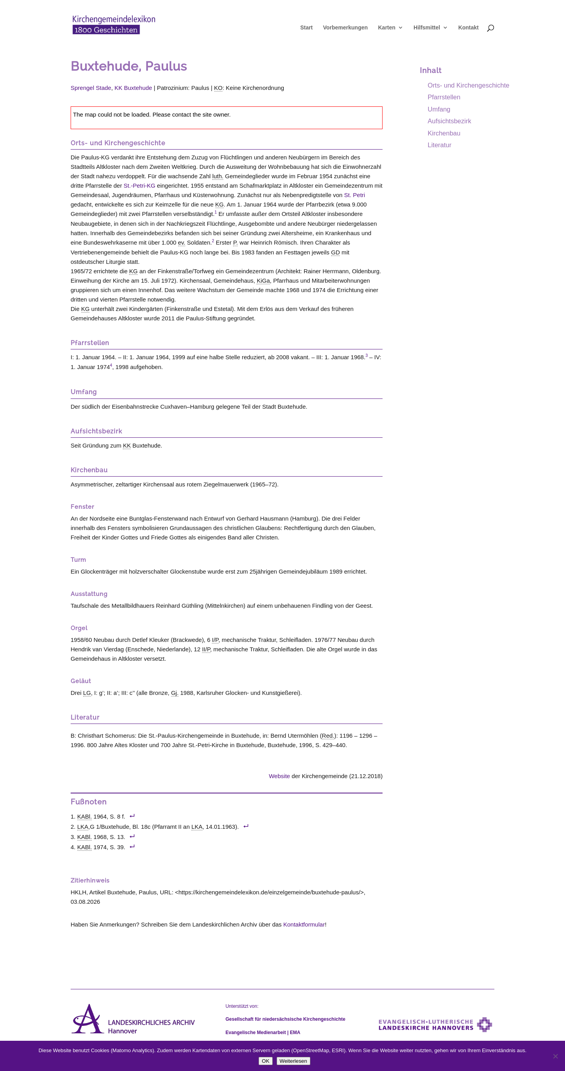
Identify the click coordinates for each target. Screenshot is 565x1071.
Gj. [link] (175, 692)
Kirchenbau (444, 133)
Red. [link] (328, 735)
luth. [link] (217, 176)
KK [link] (127, 445)
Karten (386, 28)
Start (306, 28)
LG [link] (87, 692)
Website (279, 776)
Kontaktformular (304, 924)
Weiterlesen (293, 1061)
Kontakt (468, 28)
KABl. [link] (84, 816)
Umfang (439, 109)
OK (265, 1061)
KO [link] (218, 87)
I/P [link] (215, 639)
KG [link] (219, 204)
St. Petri (354, 195)
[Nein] (555, 1056)
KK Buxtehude (133, 87)
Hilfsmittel (427, 28)
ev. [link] (182, 242)
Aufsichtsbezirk (449, 120)
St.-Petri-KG (139, 185)
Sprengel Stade (91, 87)
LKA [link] (82, 826)
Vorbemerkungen (345, 28)
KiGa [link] (263, 280)
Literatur (440, 144)
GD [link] (335, 252)
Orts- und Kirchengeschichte (468, 85)
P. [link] (235, 242)
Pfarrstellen (444, 97)
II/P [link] (206, 649)
